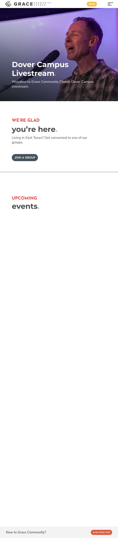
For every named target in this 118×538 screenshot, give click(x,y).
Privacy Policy (89, 420)
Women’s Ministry (17, 413)
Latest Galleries (53, 399)
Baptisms (86, 413)
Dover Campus (90, 340)
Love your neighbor (21, 362)
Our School (50, 361)
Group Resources (19, 344)
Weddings (87, 399)
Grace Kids (12, 378)
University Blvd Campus (95, 326)
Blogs (46, 378)
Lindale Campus (91, 333)
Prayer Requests (91, 385)
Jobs (83, 392)
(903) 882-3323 (96, 477)
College (10, 392)
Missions (11, 420)
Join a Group (25, 157)
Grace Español (90, 347)
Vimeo (38, 531)
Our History (50, 354)
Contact (85, 378)
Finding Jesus (51, 319)
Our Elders (50, 347)
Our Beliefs (50, 333)
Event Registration (20, 311)
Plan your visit (96, 290)
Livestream (14, 318)
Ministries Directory (18, 427)
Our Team (49, 340)
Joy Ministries (14, 399)
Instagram (26, 531)
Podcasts (49, 385)
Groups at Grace (18, 338)
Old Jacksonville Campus (96, 319)
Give (92, 4)
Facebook (11, 531)
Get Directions (20, 475)
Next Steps (50, 326)
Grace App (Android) (56, 413)
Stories (47, 392)
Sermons (12, 324)
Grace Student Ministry (20, 385)
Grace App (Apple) (55, 406)
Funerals (86, 406)
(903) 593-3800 (21, 482)
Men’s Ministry (15, 406)
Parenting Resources (14, 353)
